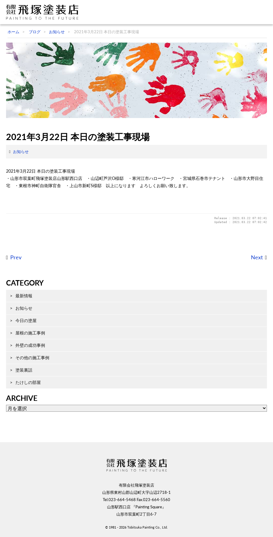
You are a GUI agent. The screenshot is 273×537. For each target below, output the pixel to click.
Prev (15, 257)
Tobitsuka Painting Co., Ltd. (147, 527)
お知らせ (21, 151)
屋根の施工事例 (30, 332)
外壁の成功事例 (30, 345)
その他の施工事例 (32, 357)
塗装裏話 (23, 369)
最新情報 (23, 295)
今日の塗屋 (26, 320)
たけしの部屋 (28, 382)
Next (257, 257)
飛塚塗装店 (44, 12)
